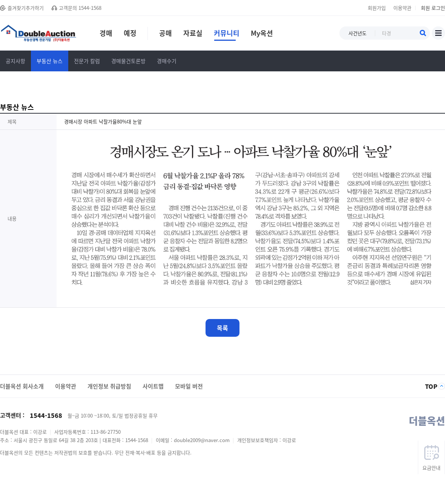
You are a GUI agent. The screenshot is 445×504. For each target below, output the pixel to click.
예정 (130, 34)
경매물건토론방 (128, 61)
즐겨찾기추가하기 (26, 7)
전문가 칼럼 (87, 61)
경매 (106, 34)
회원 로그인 (433, 7)
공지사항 (15, 61)
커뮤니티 (226, 34)
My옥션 (262, 34)
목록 (222, 327)
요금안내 (431, 467)
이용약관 (402, 7)
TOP (431, 386)
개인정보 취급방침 (109, 386)
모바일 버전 (189, 386)
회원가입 (377, 7)
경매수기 (166, 61)
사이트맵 (438, 33)
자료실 (195, 34)
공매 (162, 34)
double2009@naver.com (202, 440)
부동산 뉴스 (50, 61)
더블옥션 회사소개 (22, 386)
